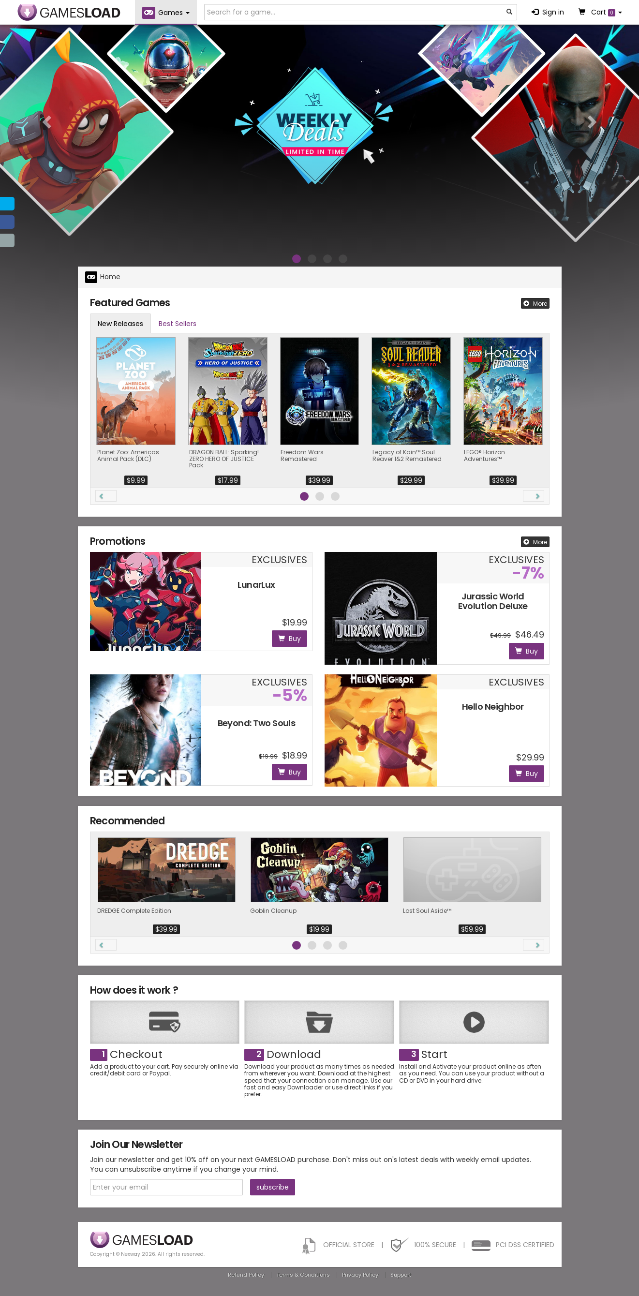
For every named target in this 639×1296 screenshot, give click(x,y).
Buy (289, 638)
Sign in (548, 12)
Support (400, 1275)
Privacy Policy (360, 1275)
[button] (48, 121)
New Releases (120, 323)
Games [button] (166, 13)
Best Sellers (177, 323)
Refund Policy (246, 1275)
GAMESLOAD (68, 12)
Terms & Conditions (303, 1275)
